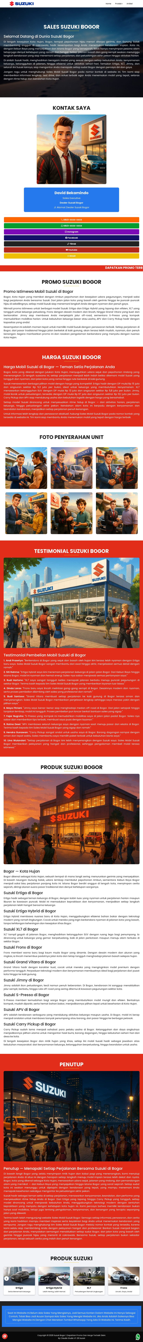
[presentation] (6, 1278)
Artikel (130, 3)
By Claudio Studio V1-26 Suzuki (71, 1338)
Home (108, 3)
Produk (119, 3)
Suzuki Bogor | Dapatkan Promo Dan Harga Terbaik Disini (79, 1335)
